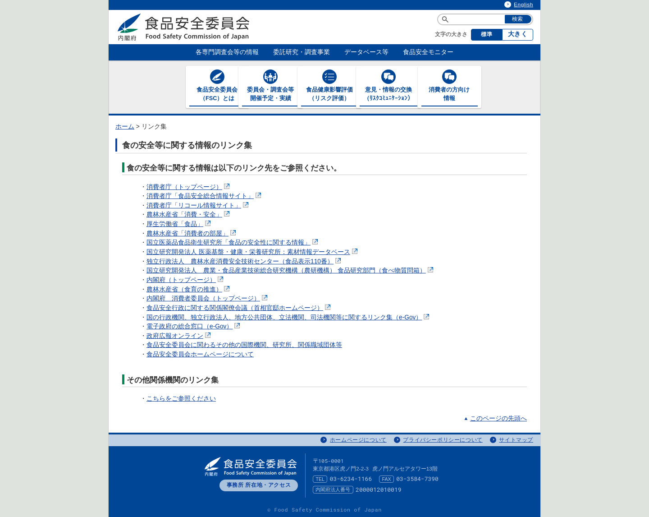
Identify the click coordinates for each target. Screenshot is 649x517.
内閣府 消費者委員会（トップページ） (207, 298)
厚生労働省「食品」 (179, 223)
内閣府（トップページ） (185, 279)
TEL (319, 478)
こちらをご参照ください (181, 398)
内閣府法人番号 (332, 489)
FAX (386, 478)
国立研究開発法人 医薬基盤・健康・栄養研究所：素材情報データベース (252, 251)
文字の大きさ (451, 34)
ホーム (124, 126)
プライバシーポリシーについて (442, 439)
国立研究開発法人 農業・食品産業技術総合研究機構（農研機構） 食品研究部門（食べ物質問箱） (290, 270)
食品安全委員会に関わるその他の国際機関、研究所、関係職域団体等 (244, 345)
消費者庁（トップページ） (188, 186)
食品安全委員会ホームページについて (200, 354)
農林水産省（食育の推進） (188, 289)
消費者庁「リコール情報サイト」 (198, 205)
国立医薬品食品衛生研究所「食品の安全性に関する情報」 (233, 242)
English (523, 4)
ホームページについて (358, 439)
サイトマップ (516, 439)
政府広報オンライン (179, 335)
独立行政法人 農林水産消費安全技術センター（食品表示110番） (244, 261)
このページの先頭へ (498, 418)
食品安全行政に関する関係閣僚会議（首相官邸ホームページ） (239, 307)
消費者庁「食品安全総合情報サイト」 (204, 195)
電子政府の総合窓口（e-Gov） (194, 326)
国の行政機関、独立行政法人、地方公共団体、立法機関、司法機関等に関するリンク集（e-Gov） (288, 317)
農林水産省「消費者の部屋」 (192, 233)
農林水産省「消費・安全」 (188, 214)
